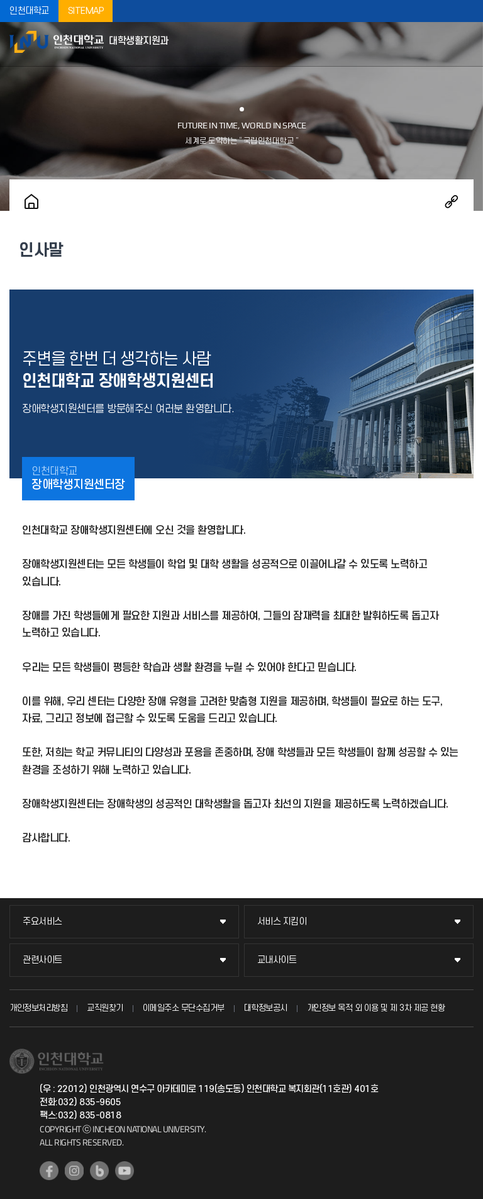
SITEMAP (86, 11)
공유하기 (451, 201)
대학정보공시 (265, 1008)
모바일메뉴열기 (467, 44)
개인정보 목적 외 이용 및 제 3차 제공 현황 (376, 1008)
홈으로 (31, 201)
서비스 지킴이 (282, 921)
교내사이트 (277, 960)
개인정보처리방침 (38, 1008)
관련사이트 (42, 960)
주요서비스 (42, 921)
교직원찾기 (105, 1008)
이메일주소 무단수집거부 (184, 1008)
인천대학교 (29, 11)
